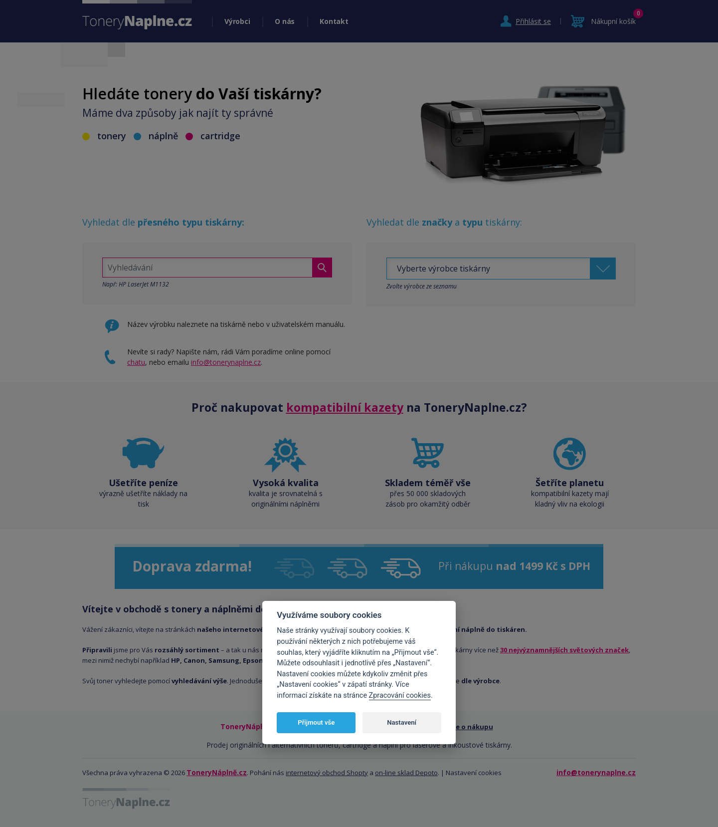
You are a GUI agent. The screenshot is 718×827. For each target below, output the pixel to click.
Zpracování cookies (400, 695)
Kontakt (334, 21)
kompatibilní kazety (344, 407)
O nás (285, 21)
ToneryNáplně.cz (216, 772)
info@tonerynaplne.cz (226, 362)
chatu (136, 362)
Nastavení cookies (474, 772)
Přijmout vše (316, 722)
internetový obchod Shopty (327, 772)
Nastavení (401, 722)
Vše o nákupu (471, 726)
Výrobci (237, 21)
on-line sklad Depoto (406, 772)
